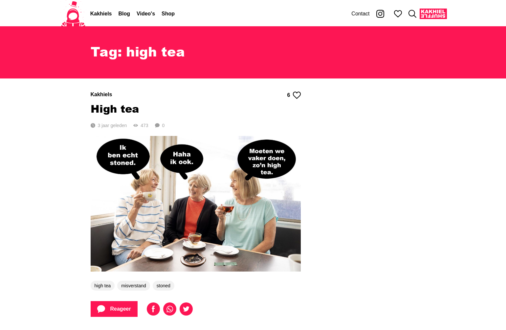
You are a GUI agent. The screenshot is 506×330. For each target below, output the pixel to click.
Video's (146, 13)
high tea (103, 285)
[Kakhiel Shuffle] (433, 14)
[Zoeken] (412, 14)
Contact (360, 13)
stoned (163, 285)
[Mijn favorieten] (398, 14)
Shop (168, 13)
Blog (124, 13)
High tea (115, 108)
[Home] (73, 14)
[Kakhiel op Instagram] (380, 14)
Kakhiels (101, 13)
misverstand (133, 285)
